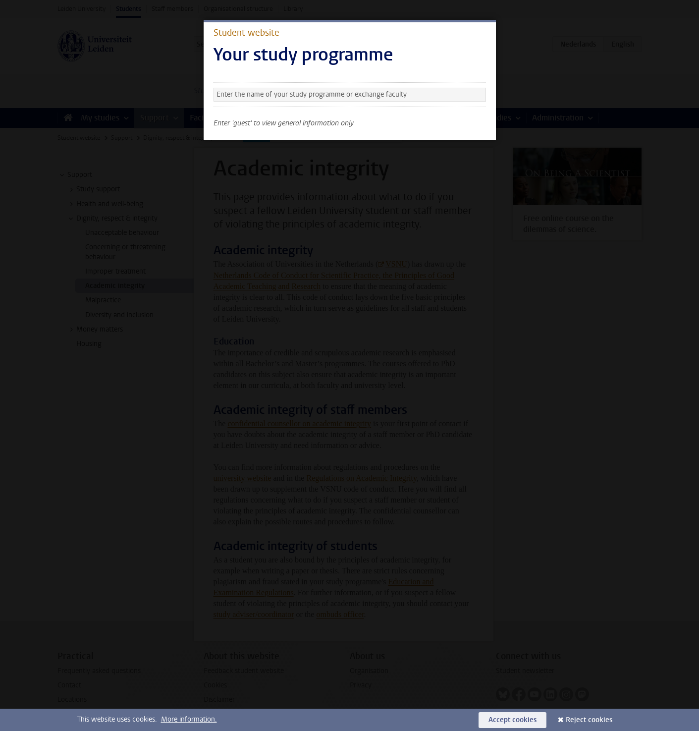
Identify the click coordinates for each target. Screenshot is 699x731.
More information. (189, 719)
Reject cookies (589, 720)
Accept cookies (512, 720)
